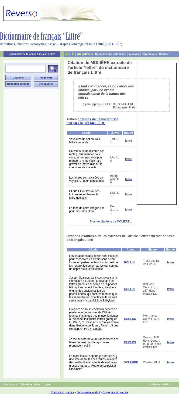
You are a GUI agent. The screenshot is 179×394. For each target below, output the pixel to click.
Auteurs (88, 54)
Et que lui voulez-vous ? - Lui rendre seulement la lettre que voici (85, 194)
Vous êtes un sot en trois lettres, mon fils (84, 140)
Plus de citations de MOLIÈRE (110, 221)
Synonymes (134, 54)
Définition (119, 54)
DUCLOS (130, 319)
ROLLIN (129, 262)
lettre (128, 140)
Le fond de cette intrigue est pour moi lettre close (86, 209)
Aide (37, 384)
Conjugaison (103, 54)
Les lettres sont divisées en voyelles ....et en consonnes (86, 179)
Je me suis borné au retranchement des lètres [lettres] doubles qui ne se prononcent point (93, 342)
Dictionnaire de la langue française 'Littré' (32, 54)
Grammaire (150, 54)
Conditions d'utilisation (17, 384)
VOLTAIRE (131, 362)
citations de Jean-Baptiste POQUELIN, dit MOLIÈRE (92, 121)
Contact (164, 54)
